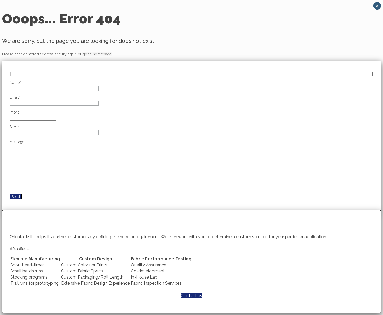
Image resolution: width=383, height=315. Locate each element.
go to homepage (97, 54)
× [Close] (377, 6)
